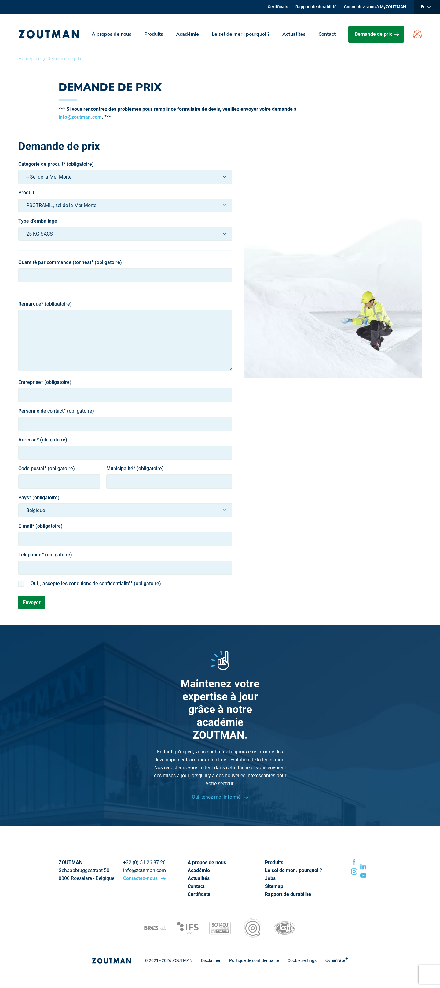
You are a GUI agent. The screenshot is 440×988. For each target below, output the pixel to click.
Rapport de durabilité (316, 6)
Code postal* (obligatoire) (46, 468)
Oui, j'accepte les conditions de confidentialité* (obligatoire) (96, 583)
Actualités (294, 34)
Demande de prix (377, 34)
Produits (153, 34)
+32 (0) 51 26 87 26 (144, 862)
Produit (26, 192)
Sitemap (274, 886)
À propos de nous (111, 34)
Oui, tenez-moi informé (217, 797)
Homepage (29, 58)
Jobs (270, 878)
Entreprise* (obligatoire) (45, 382)
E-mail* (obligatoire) (40, 526)
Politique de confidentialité (254, 960)
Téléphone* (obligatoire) (45, 555)
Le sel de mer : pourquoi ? (241, 34)
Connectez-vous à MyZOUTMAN (375, 6)
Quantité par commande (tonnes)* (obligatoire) (70, 262)
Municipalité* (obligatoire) (135, 468)
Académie (187, 34)
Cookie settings (302, 960)
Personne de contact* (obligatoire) (56, 411)
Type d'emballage (37, 221)
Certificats (278, 6)
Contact (327, 34)
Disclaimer (211, 960)
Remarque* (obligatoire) (45, 304)
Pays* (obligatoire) (39, 497)
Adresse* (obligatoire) (42, 440)
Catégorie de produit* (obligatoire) (56, 164)
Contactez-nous (141, 878)
